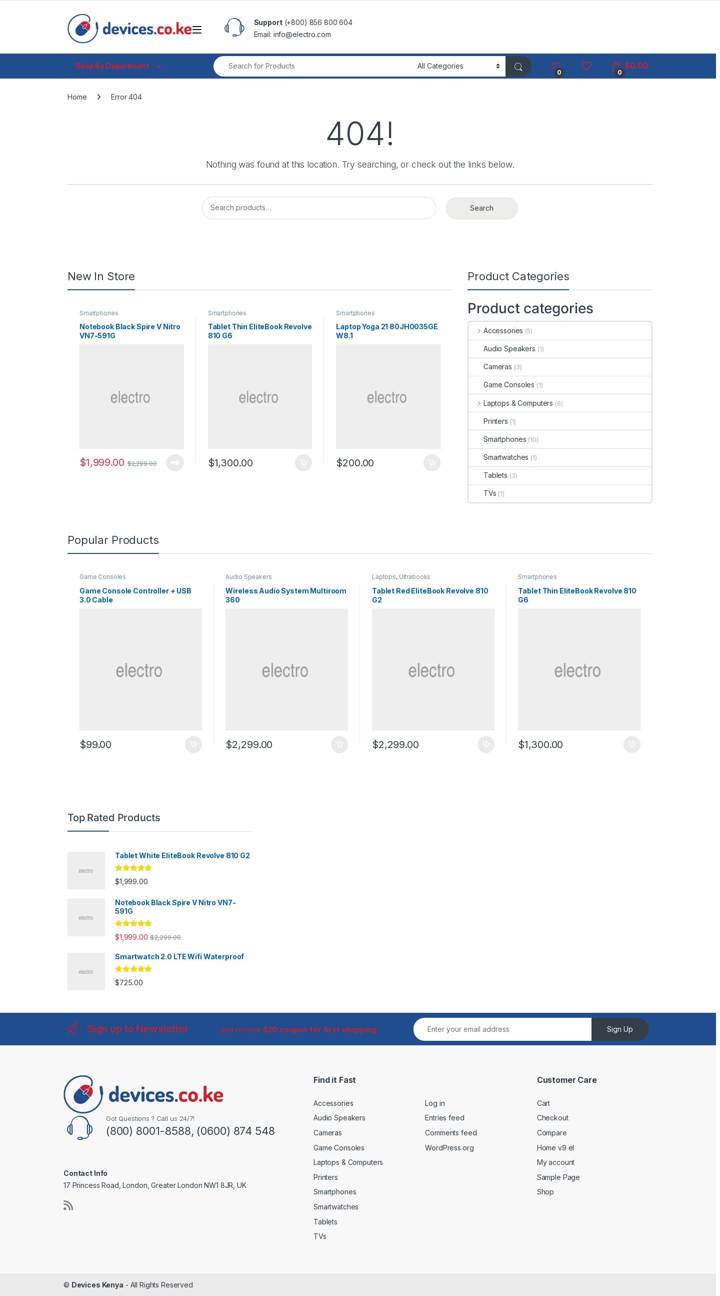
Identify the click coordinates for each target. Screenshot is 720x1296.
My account (556, 1162)
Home (77, 97)
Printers (488, 421)
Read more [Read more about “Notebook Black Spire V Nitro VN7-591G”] (175, 462)
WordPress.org (449, 1147)
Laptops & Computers (510, 403)
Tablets (488, 475)
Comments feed (450, 1132)
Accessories (495, 330)
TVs (482, 493)
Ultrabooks (415, 576)
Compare (552, 1132)
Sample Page (558, 1177)
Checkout (552, 1117)
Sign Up (620, 1029)
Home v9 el (555, 1147)
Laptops (384, 576)
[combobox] (313, 66)
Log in (434, 1103)
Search (482, 208)
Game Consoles (501, 384)
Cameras (490, 366)
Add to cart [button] (303, 462)
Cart (543, 1103)
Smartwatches (498, 457)
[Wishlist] (586, 66)
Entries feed (444, 1117)
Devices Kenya (98, 1284)
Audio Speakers (502, 348)
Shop (545, 1191)
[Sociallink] (68, 1205)
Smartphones (99, 313)
